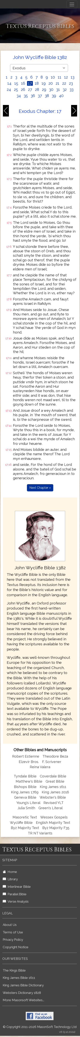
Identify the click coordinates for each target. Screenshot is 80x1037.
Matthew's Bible (29, 781)
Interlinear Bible (17, 887)
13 (72, 77)
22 (64, 83)
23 (71, 83)
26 (23, 89)
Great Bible (55, 781)
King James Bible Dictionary (23, 985)
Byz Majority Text (25, 828)
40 (61, 95)
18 (37, 83)
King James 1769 (24, 792)
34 (19, 95)
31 (58, 89)
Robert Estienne (25, 756)
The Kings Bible (14, 970)
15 (16, 83)
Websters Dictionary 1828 (22, 993)
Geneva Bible (25, 797)
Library (10, 879)
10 (53, 77)
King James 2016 (55, 792)
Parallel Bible (14, 894)
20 (51, 83)
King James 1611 (53, 787)
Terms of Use (13, 932)
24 (9, 89)
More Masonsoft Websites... (23, 1000)
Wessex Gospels (54, 817)
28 (37, 89)
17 (30, 83)
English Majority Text (53, 823)
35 (26, 95)
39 (54, 95)
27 (30, 89)
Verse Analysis (16, 901)
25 (16, 89)
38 (47, 95)
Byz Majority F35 (55, 828)
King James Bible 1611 (19, 978)
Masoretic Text (25, 817)
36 (33, 95)
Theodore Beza (55, 756)
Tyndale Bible (25, 776)
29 (44, 89)
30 (51, 89)
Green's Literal (50, 808)
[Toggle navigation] (71, 4)
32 (65, 89)
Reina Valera (40, 767)
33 (71, 89)
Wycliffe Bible (21, 823)
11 (59, 77)
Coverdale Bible (53, 776)
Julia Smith (27, 808)
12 (66, 77)
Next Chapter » (40, 488)
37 (40, 95)
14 (9, 83)
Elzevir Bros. (29, 762)
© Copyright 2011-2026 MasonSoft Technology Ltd (40, 1027)
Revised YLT (53, 803)
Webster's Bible (53, 797)
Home (10, 872)
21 (57, 83)
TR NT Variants (40, 833)
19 (44, 83)
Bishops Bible (25, 787)
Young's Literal (28, 803)
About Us (10, 925)
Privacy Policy (13, 939)
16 (23, 83)
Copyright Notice (15, 947)
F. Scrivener (51, 762)
